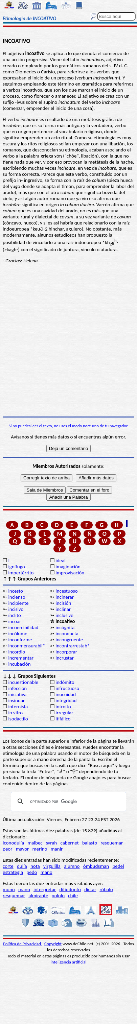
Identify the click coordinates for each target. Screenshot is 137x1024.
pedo (31, 872)
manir (57, 849)
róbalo (106, 889)
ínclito (14, 615)
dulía (22, 866)
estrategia (13, 872)
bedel (118, 866)
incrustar (64, 658)
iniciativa (17, 694)
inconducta (66, 633)
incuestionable (23, 682)
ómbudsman (96, 866)
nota (35, 866)
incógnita (64, 627)
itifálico (62, 719)
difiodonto (70, 889)
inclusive (64, 615)
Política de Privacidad (22, 943)
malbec (34, 843)
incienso (16, 597)
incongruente (69, 640)
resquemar (111, 843)
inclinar (63, 609)
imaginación (68, 567)
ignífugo (16, 567)
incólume (17, 633)
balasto (89, 843)
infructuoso (67, 688)
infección (17, 688)
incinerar (64, 597)
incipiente (18, 603)
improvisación (69, 573)
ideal (60, 560)
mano (46, 872)
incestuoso (66, 591)
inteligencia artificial (69, 962)
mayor (22, 849)
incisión (63, 603)
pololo (58, 895)
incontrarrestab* (72, 646)
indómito (64, 682)
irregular (64, 713)
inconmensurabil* (26, 646)
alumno (71, 866)
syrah (51, 843)
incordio (16, 652)
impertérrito (20, 573)
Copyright (53, 943)
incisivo (15, 609)
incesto (15, 591)
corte (8, 866)
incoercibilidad (23, 627)
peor (7, 849)
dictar (90, 889)
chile (73, 895)
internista (18, 707)
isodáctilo (18, 719)
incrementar (20, 658)
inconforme (20, 640)
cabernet (69, 843)
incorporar (66, 652)
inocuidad (65, 694)
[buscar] (67, 801)
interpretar (44, 889)
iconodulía (13, 843)
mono (9, 889)
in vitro (15, 713)
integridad (65, 700)
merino (39, 849)
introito (63, 707)
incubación (19, 664)
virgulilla (52, 866)
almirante (38, 895)
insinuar (16, 700)
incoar (14, 621)
